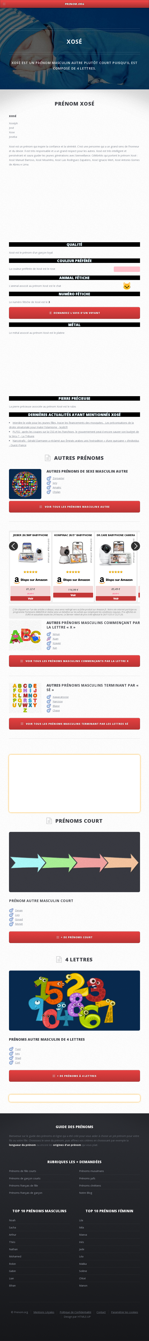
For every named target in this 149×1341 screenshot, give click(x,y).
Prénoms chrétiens (90, 1185)
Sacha (12, 1227)
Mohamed (15, 1256)
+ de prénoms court (77, 937)
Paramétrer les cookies (124, 1312)
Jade (81, 1249)
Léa (81, 1256)
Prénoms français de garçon (25, 1192)
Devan (19, 910)
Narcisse (58, 701)
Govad (19, 919)
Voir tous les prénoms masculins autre (77, 506)
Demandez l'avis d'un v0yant (77, 313)
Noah (12, 1220)
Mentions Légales (43, 1312)
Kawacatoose (61, 697)
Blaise (56, 706)
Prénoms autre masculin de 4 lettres (47, 1039)
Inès (81, 1242)
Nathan (13, 1249)
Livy (17, 915)
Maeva (83, 1234)
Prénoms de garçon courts (24, 1178)
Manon (83, 1285)
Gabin (12, 1271)
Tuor (18, 1049)
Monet (19, 924)
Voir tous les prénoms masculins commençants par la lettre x (77, 661)
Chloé (82, 1278)
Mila (81, 1227)
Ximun (56, 634)
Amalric (57, 487)
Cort (17, 1062)
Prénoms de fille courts (22, 1171)
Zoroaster (58, 478)
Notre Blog (85, 1192)
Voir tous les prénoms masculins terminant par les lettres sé (76, 723)
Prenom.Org (74, 4)
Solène (83, 1271)
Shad (18, 1058)
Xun (55, 648)
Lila (81, 1220)
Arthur (12, 1234)
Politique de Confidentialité (75, 1312)
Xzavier (57, 643)
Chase (56, 710)
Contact (101, 1312)
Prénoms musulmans (91, 1171)
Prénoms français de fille (23, 1185)
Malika (83, 1263)
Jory (55, 483)
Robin (12, 1263)
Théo (12, 1242)
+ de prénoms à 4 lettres (77, 1076)
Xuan (55, 638)
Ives (17, 1053)
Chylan (56, 492)
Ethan (12, 1285)
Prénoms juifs (87, 1178)
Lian (11, 1278)
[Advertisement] (74, 364)
